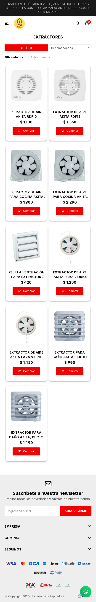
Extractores (38, 57)
